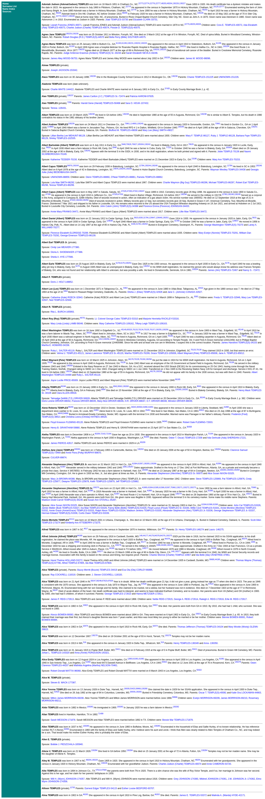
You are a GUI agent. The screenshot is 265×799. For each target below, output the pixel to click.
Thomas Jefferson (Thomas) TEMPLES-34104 (200, 626)
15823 (198, 614)
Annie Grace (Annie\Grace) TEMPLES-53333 (71, 510)
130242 (147, 144)
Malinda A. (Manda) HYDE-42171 (228, 795)
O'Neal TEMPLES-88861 (123, 177)
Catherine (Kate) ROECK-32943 (66, 297)
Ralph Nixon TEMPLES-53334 (110, 510)
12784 (141, 166)
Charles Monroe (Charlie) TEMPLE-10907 (170, 555)
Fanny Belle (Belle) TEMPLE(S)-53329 (127, 508)
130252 (145, 224)
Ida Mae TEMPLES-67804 (98, 563)
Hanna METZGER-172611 (149, 593)
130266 (153, 464)
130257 (113, 339)
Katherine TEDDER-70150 (64, 159)
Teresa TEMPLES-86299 (61, 185)
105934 (140, 144)
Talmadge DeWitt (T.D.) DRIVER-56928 (70, 398)
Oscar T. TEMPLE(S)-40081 (212, 692)
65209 (97, 434)
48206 (124, 13)
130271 (179, 487)
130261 (185, 389)
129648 (159, 218)
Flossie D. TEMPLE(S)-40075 (125, 27)
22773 (141, 3)
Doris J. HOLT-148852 (62, 282)
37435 (167, 89)
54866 (65, 413)
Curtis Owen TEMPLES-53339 (94, 513)
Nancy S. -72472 (251, 270)
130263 (140, 449)
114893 (133, 124)
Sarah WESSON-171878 (63, 720)
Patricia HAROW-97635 (141, 96)
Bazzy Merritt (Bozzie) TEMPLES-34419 (97, 570)
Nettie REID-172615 (163, 599)
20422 (200, 288)
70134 (140, 330)
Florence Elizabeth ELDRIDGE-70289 (69, 233)
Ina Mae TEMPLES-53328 (94, 508)
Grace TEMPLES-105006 (163, 353)
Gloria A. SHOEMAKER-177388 (66, 252)
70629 (191, 144)
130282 (90, 707)
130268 (230, 470)
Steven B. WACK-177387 (63, 682)
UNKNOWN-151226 (228, 77)
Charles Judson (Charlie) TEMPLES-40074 (87, 27)
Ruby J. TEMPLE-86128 (223, 135)
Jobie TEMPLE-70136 (228, 151)
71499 (100, 714)
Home (5, 3)
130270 (96, 487)
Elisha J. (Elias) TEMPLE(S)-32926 (145, 292)
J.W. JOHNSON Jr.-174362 (241, 779)
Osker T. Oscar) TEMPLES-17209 (185, 437)
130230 (75, 34)
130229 (68, 34)
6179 (122, 263)
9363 (125, 288)
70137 (152, 330)
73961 (127, 124)
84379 (162, 536)
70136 (137, 333)
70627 (134, 144)
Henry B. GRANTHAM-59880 (65, 427)
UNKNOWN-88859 (60, 177)
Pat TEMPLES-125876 (233, 478)
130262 (77, 449)
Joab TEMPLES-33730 (116, 19)
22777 (158, 3)
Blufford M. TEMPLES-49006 (123, 130)
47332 (135, 191)
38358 (139, 407)
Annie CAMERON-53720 (218, 764)
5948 (123, 144)
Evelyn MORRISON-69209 (206, 698)
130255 (158, 330)
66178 (131, 359)
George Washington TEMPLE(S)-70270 (223, 225)
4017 (86, 529)
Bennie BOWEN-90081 (233, 617)
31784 (145, 218)
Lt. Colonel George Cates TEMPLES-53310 (116, 318)
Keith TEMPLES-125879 (102, 481)
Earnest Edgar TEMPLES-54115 (101, 788)
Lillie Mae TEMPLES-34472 (193, 211)
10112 (71, 519)
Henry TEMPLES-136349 (186, 643)
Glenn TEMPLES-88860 (98, 177)
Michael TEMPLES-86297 (221, 182)
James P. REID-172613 (62, 599)
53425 (132, 689)
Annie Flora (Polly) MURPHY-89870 (83, 452)
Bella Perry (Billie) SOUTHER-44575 (127, 37)
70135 (146, 330)
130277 (145, 548)
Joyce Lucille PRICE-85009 (64, 380)
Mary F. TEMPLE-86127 (198, 135)
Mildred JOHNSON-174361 (213, 779)
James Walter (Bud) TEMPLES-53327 (60, 508)
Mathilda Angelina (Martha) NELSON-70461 (95, 665)
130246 (259, 166)
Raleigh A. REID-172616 (211, 599)
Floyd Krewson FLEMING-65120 (67, 422)
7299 (69, 102)
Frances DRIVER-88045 (84, 401)
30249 (202, 398)
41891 (150, 407)
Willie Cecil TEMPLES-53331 (204, 508)
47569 (103, 770)
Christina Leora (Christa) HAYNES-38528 (86, 417)
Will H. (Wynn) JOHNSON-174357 (68, 779)
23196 (194, 159)
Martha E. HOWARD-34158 (55, 345)
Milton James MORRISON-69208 (67, 698)
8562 (115, 386)
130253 (128, 263)
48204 (169, 3)
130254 (195, 269)
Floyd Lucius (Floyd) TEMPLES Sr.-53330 (168, 508)
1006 (125, 467)
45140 (123, 330)
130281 (139, 692)
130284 (94, 750)
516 (84, 642)
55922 (164, 662)
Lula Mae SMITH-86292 (62, 182)
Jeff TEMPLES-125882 (127, 481)
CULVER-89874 (58, 457)
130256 (165, 330)
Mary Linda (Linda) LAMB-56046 (67, 323)
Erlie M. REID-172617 (236, 599)
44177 (145, 536)
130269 (236, 470)
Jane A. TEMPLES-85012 (231, 353)
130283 (86, 726)
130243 (76, 166)
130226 (176, 3)
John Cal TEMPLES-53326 (247, 505)
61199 (124, 43)
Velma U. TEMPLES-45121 (70, 353)
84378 (157, 536)
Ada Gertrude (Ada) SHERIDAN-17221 (226, 437)
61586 (161, 487)
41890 (145, 407)
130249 (237, 194)
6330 (141, 218)
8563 (120, 386)
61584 (134, 464)
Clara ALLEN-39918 (66, 393)
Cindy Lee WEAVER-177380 (65, 247)
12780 (224, 194)
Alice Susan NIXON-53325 (220, 473)
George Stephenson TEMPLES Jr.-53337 (234, 510)
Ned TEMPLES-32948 (60, 300)
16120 (216, 7)
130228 (71, 16)
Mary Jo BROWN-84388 (63, 478)
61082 (141, 659)
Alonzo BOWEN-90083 (61, 614)
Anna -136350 (211, 643)
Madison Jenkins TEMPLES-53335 (144, 510)
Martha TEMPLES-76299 (137, 353)
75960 (173, 487)
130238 (91, 114)
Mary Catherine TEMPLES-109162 (116, 323)
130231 (130, 43)
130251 (165, 218)
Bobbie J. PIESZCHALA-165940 (67, 744)
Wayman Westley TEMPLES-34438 (227, 169)
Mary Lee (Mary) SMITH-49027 (157, 130)
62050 (66, 729)
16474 (85, 626)
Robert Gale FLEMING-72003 (197, 422)
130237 (70, 95)
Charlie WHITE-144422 (62, 89)
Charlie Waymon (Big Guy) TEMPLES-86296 (185, 182)
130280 (144, 689)
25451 (147, 410)
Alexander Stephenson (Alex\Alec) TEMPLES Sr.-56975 (175, 473)
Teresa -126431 (58, 108)
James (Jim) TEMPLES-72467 (223, 270)
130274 (178, 494)
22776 (152, 3)
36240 (70, 407)
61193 (118, 43)
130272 (186, 487)
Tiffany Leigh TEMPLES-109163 (151, 323)
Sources (6, 11)
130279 (238, 662)
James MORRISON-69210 (234, 698)
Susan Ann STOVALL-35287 (102, 500)
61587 (140, 464)
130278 (94, 635)
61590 (215, 504)
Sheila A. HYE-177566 (62, 257)
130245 (154, 166)
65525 (129, 330)
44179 (151, 536)
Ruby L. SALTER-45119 (62, 350)
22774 (146, 3)
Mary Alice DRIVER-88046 (110, 401)
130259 (69, 366)
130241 (254, 127)
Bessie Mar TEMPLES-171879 (177, 720)
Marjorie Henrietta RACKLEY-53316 (161, 318)
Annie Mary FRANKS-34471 (64, 211)
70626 (128, 144)
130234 (226, 46)
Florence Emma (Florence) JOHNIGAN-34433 (166, 206)
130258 (148, 359)
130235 (167, 58)
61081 (135, 659)
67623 (104, 581)
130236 (93, 76)
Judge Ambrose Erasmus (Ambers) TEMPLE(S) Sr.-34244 (92, 53)
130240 (140, 124)
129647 (152, 218)
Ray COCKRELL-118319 (63, 574)
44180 (79, 536)
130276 (118, 545)
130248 (184, 194)
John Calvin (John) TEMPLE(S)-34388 (119, 206)
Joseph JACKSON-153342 (64, 70)
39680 (76, 542)
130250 (85, 200)
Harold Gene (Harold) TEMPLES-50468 (100, 103)
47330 (129, 191)
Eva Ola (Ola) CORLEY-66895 (137, 570)
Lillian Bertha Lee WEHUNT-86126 (68, 135)
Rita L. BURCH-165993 (62, 311)
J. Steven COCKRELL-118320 (107, 574)
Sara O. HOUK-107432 (136, 103)
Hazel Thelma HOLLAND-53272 (66, 560)
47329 (123, 191)
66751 (82, 318)
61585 (156, 487)
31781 (138, 224)
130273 (193, 487)
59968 (138, 689)
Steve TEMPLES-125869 (208, 478)
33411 (117, 649)
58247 (93, 581)
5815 (136, 218)
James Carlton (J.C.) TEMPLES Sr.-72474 (104, 96)
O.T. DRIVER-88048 (157, 401)
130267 (130, 467)
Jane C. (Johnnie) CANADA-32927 (184, 292)
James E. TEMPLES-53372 (193, 795)
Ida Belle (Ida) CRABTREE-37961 (213, 555)
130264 (217, 449)
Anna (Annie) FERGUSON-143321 (91, 652)
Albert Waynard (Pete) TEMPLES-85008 (197, 353)
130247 (141, 191)
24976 (69, 166)
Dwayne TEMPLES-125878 (75, 481)
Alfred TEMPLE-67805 (73, 563)
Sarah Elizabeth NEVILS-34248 (141, 53)
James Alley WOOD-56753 (64, 58)
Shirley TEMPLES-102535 (62, 138)
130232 (137, 43)
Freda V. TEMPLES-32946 (227, 297)
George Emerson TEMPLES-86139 (77, 235)
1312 (100, 339)
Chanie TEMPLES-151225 (200, 77)
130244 (148, 166)
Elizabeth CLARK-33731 (145, 19)
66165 (177, 379)
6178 (118, 263)
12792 (72, 787)
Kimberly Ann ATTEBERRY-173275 (82, 522)
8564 (103, 389)
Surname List (9, 6)
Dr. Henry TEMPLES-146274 (189, 529)
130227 (182, 3)
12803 (130, 659)
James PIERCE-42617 (62, 443)
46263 (85, 794)
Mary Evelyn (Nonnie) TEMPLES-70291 (218, 233)
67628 (110, 581)
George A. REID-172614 (186, 599)
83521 (201, 410)
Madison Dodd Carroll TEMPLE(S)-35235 (62, 500)
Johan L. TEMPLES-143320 (56, 652)
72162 (103, 434)
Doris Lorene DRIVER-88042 (56, 401)
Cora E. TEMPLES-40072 (229, 25)
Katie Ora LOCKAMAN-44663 (246, 692)
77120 (168, 147)
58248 (98, 581)
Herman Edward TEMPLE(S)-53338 (59, 513)
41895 (144, 487)
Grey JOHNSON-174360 (186, 779)
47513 (98, 770)
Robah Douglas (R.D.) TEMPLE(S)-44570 (83, 37)
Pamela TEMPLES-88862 (149, 177)
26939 (126, 689)
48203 (163, 3)
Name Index (8, 9)
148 (140, 536)
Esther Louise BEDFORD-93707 (138, 788)
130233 (144, 43)
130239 (71, 124)
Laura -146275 (216, 529)
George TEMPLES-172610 (118, 593)
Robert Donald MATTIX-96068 (66, 671)
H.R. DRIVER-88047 (135, 401)
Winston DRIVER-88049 (180, 401)
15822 (85, 605)
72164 (108, 434)
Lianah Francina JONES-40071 (66, 25)
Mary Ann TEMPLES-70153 (226, 159)
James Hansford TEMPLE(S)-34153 (239, 342)
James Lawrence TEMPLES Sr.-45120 (104, 353)
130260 (126, 386)
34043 (133, 407)
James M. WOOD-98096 (198, 58)
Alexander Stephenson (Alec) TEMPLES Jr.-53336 (188, 510)
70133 (135, 330)
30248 (63, 386)
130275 (169, 536)
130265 (146, 464)
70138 (142, 359)
